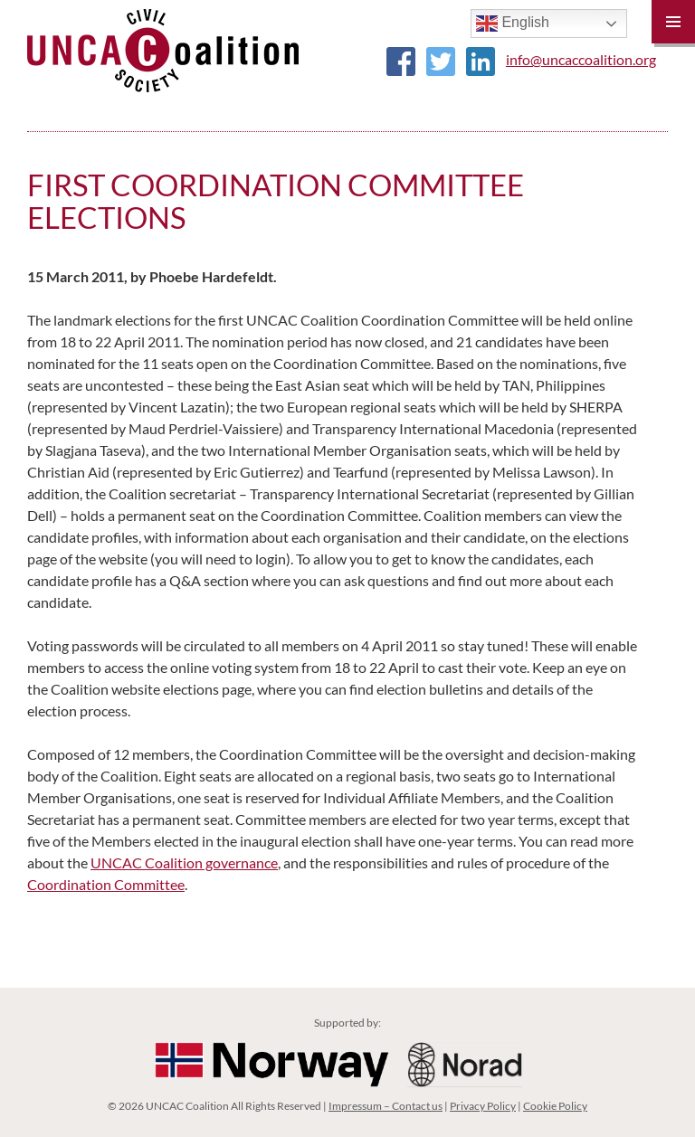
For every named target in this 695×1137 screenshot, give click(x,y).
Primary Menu (673, 21)
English (512, 23)
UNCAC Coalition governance (184, 862)
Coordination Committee (106, 884)
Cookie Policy (555, 1106)
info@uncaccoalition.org (581, 59)
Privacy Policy (483, 1106)
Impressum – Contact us (385, 1106)
